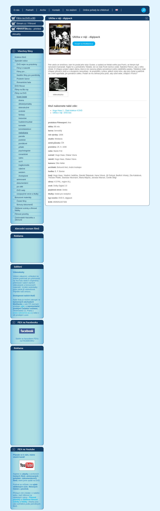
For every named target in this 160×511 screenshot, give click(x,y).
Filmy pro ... (22, 72)
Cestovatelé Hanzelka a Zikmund (25, 219)
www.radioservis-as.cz (23, 313)
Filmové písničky (22, 214)
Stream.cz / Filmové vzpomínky (26, 24)
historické (23, 118)
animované (21, 179)
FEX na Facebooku (28, 322)
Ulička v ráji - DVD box (62, 113)
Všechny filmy (25, 51)
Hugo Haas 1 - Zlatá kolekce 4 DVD (67, 110)
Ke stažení (71, 10)
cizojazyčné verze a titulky (27, 194)
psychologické (24, 151)
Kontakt (56, 10)
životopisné (23, 176)
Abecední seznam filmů (27, 228)
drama (21, 100)
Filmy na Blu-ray (21, 90)
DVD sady (21, 190)
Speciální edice (21, 61)
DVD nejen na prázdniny (27, 64)
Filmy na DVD (20, 93)
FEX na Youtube (26, 449)
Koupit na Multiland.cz (84, 44)
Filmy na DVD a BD (25, 18)
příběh (21, 147)
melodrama (23, 133)
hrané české (22, 97)
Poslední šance (23, 79)
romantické (23, 154)
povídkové (23, 143)
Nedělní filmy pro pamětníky (28, 75)
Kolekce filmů (20, 57)
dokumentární (22, 183)
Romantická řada (24, 82)
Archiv (43, 10)
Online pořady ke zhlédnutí (96, 10)
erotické (22, 111)
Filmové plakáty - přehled (28, 29)
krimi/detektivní (25, 129)
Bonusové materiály (23, 197)
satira (21, 158)
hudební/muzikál (25, 122)
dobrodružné (24, 107)
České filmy (21, 201)
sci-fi (20, 161)
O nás (16, 10)
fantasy (22, 115)
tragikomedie (24, 165)
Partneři (29, 10)
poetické (22, 140)
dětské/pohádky (25, 104)
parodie (22, 136)
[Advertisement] (27, 250)
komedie (22, 125)
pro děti (20, 187)
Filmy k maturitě (23, 68)
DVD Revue (20, 86)
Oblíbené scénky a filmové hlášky (26, 209)
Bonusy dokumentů (25, 205)
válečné (22, 169)
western (22, 172)
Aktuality (16, 34)
